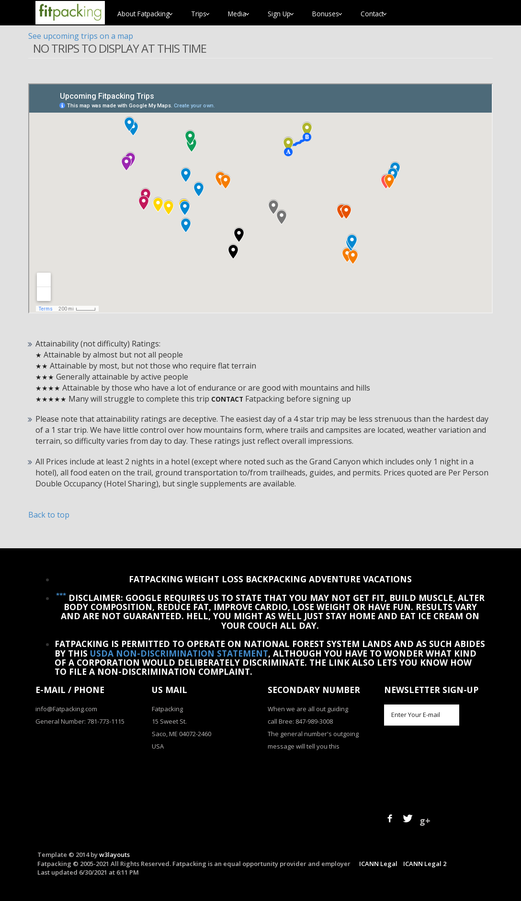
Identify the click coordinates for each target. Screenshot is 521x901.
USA (158, 746)
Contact (227, 399)
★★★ (44, 376)
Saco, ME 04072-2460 (181, 733)
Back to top (48, 514)
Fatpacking (167, 709)
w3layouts (114, 854)
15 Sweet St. (169, 721)
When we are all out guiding (308, 709)
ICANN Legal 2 (424, 863)
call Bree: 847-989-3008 (300, 721)
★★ (41, 365)
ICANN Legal (378, 863)
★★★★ (47, 388)
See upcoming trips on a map (80, 36)
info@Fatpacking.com (66, 709)
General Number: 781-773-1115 (80, 721)
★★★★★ (51, 399)
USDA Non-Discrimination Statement (179, 653)
